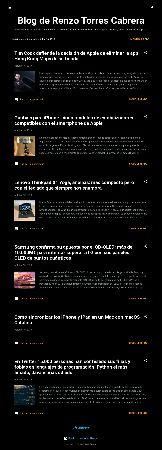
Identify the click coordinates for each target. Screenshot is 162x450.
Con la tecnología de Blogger (81, 438)
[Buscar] (152, 7)
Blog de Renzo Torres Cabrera (81, 20)
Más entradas (81, 427)
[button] (146, 52)
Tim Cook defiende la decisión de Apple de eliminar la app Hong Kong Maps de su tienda (76, 55)
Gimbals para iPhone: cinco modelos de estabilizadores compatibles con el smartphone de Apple (73, 120)
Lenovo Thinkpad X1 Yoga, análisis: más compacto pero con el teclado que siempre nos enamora (74, 185)
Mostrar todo (140, 39)
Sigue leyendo (138, 99)
